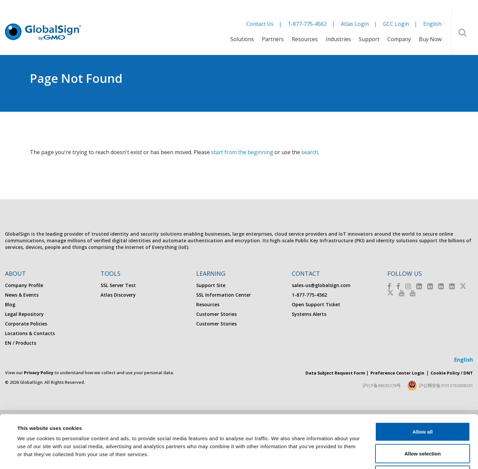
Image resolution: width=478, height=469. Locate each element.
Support (369, 39)
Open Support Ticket (316, 304)
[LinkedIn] (419, 286)
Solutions (242, 39)
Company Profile (24, 285)
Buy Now (430, 39)
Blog (10, 304)
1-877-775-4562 (307, 24)
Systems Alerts (309, 314)
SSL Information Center (223, 295)
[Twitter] (463, 286)
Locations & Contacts (30, 333)
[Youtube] (401, 292)
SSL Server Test (118, 285)
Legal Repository (24, 314)
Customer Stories (216, 314)
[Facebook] (389, 286)
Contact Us (260, 24)
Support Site (210, 285)
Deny (423, 425)
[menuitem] (242, 43)
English (432, 24)
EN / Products (20, 343)
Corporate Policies (26, 324)
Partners (273, 39)
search (309, 152)
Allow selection (422, 404)
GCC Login (396, 24)
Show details (278, 456)
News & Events (22, 295)
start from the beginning (242, 152)
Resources (305, 39)
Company (399, 39)
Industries (338, 39)
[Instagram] (408, 286)
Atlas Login (355, 24)
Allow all (423, 382)
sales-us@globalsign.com (321, 285)
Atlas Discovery (118, 295)
